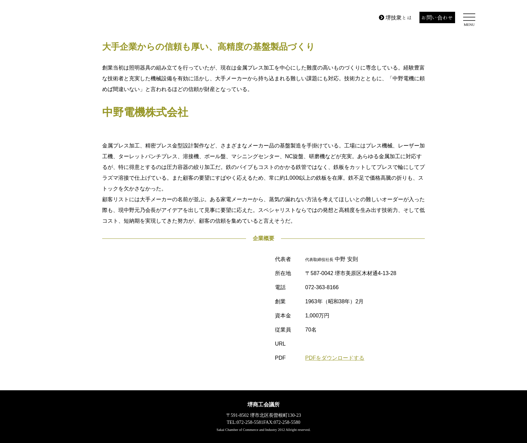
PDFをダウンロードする (334, 358)
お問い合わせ (437, 17)
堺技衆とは (395, 17)
